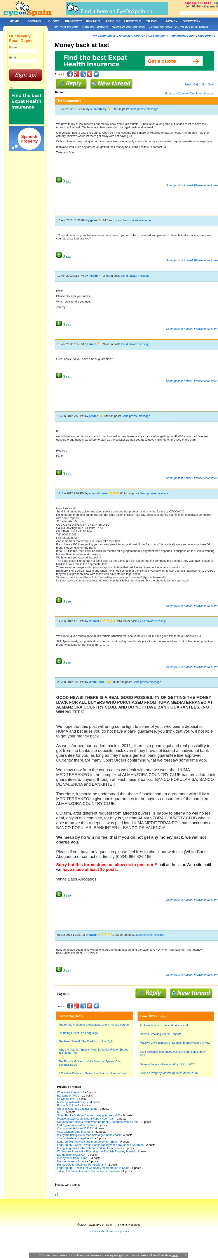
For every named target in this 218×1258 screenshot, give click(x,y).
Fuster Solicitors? (68, 1105)
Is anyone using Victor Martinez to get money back (89, 1135)
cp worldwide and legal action (75, 1138)
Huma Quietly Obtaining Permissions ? (81, 1164)
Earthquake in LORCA (71, 1154)
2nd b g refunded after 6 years (76, 1125)
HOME (14, 21)
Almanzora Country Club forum (192, 35)
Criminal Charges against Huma (77, 1108)
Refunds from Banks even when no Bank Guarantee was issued (97, 1121)
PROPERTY (73, 21)
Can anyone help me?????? (75, 1128)
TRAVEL (152, 21)
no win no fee (66, 1098)
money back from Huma (72, 1158)
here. (174, 1255)
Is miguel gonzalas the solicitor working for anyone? (89, 1148)
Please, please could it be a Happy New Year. (85, 1118)
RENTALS (93, 21)
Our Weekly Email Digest (191, 26)
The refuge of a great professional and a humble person (94, 1024)
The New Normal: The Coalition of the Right (86, 1041)
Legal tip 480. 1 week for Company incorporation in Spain (93, 1167)
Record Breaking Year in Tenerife (160, 1034)
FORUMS (34, 21)
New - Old (191, 84)
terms (114, 1231)
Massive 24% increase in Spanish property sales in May (175, 1042)
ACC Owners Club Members (75, 1131)
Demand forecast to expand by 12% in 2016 (167, 1064)
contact (93, 1231)
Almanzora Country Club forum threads (189, 93)
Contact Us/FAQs (160, 26)
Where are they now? (70, 1092)
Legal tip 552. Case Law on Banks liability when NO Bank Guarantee (100, 1144)
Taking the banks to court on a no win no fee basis (89, 1171)
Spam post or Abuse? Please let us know (192, 185)
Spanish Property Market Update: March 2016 (169, 1073)
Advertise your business (128, 26)
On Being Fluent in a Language (78, 1033)
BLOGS (53, 21)
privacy (124, 1231)
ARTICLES (112, 21)
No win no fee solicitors (72, 1161)
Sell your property (66, 26)
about (104, 1231)
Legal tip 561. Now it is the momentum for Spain (87, 1141)
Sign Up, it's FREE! (198, 3)
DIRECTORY (192, 21)
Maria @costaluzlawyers (72, 1102)
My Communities (104, 35)
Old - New (207, 84)
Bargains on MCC (68, 1095)
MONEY (171, 21)
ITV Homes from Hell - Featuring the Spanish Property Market (96, 1151)
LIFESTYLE (132, 21)
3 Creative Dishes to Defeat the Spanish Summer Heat (93, 1073)
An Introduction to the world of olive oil (164, 1025)
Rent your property (95, 26)
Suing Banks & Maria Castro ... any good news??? (89, 1115)
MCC (60, 1112)
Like (68, 181)
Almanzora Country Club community (143, 35)
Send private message (144, 109)
